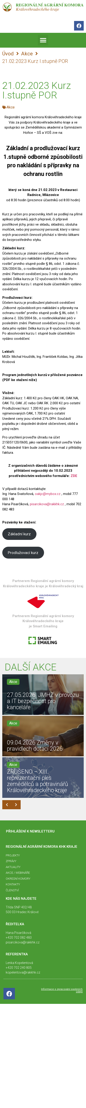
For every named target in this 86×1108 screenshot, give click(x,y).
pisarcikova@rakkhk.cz (47, 504)
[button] (43, 40)
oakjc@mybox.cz (48, 494)
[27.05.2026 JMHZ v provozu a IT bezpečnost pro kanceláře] (43, 694)
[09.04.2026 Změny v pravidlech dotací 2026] (43, 736)
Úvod (8, 54)
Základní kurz (19, 534)
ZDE (74, 476)
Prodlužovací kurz (23, 552)
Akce (27, 54)
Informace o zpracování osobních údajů (62, 990)
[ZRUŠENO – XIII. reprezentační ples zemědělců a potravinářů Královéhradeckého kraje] (43, 777)
